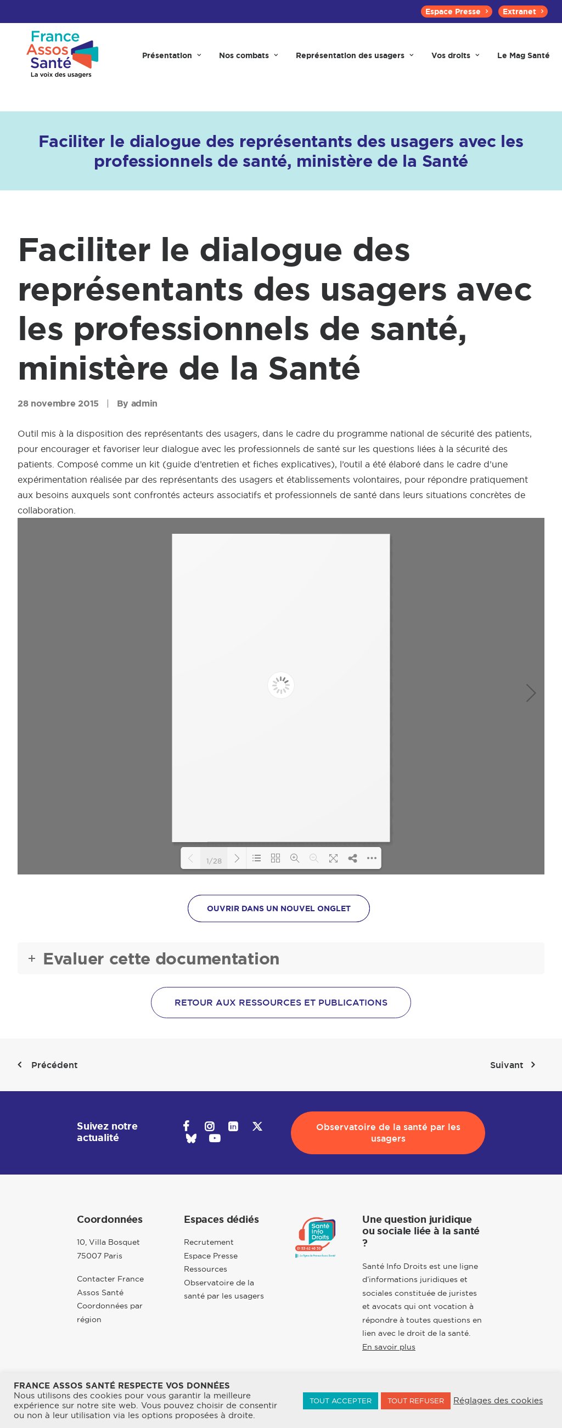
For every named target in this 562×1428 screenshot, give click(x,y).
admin (144, 403)
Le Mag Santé (523, 56)
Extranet (523, 11)
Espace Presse (456, 11)
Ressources (205, 1269)
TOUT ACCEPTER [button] (341, 1400)
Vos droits (455, 56)
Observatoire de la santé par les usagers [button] (389, 1132)
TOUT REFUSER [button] (415, 1400)
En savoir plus (388, 1346)
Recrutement (209, 1242)
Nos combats (248, 56)
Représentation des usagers (354, 56)
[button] (186, 1128)
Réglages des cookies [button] (498, 1400)
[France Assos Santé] (63, 56)
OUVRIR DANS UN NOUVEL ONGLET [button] (279, 908)
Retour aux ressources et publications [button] (281, 1002)
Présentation (171, 56)
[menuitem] (456, 11)
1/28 (214, 860)
